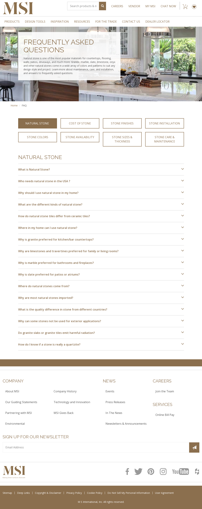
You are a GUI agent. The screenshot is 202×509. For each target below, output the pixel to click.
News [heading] (109, 381)
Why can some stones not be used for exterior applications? (101, 321)
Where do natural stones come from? (101, 286)
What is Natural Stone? (101, 169)
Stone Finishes (122, 123)
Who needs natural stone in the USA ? (101, 181)
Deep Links (23, 493)
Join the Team (164, 391)
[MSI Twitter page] (139, 471)
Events (109, 391)
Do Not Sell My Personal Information (128, 493)
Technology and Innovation (72, 402)
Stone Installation (164, 123)
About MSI (12, 391)
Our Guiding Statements (21, 402)
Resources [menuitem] (82, 22)
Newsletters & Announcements (126, 424)
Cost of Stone (80, 123)
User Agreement (164, 493)
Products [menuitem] (12, 22)
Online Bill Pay (164, 415)
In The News (113, 413)
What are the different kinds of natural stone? (101, 204)
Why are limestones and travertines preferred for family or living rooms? (101, 251)
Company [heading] (13, 381)
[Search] (83, 6)
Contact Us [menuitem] (131, 22)
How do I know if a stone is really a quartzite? (101, 344)
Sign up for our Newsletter (36, 436)
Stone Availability (80, 137)
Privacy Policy (74, 493)
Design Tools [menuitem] (35, 22)
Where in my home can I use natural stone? (101, 228)
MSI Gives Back (64, 413)
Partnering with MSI (18, 413)
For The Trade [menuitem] (106, 22)
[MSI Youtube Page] (182, 471)
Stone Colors (37, 137)
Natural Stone (37, 123)
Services (162, 404)
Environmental (15, 424)
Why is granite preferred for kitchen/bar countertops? (101, 239)
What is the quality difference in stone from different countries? (101, 309)
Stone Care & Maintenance (164, 139)
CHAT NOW (168, 6)
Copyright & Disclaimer (48, 493)
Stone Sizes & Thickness (122, 139)
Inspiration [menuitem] (60, 22)
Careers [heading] (162, 381)
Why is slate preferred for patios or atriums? (101, 274)
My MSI (150, 6)
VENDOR (134, 6)
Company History (65, 391)
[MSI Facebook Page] (128, 471)
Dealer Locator (157, 22)
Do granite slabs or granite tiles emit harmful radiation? (101, 333)
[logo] (14, 472)
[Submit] (194, 447)
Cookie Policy (94, 493)
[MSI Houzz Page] (197, 471)
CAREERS (117, 6)
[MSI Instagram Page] (164, 471)
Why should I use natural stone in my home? (101, 193)
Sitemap (7, 493)
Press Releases (115, 402)
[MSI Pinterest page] (151, 471)
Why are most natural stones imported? (101, 298)
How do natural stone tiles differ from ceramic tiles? (101, 216)
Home (14, 105)
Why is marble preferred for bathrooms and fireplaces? (101, 263)
